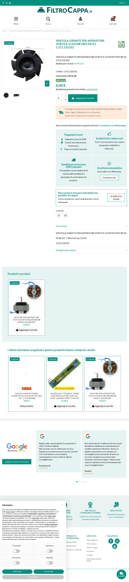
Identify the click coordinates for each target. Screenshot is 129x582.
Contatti (90, 555)
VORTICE (79, 63)
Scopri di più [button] (33, 577)
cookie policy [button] (51, 516)
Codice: (59, 71)
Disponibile (61, 76)
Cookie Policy (71, 546)
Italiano (123, 3)
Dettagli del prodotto (91, 250)
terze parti (35, 518)
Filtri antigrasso (92, 540)
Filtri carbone (91, 544)
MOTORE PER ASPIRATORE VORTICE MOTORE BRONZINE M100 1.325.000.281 (27, 319)
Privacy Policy (72, 542)
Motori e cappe (92, 548)
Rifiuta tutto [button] (17, 571)
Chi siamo (90, 552)
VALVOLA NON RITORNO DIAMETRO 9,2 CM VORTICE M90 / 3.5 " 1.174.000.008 (26, 396)
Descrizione (91, 226)
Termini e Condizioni (74, 550)
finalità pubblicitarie (51, 524)
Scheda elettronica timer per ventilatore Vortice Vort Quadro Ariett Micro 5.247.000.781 (64, 397)
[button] (62, 505)
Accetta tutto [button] (48, 571)
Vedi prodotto (26, 406)
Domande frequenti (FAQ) (94, 560)
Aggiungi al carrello (82, 98)
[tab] (91, 226)
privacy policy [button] (10, 512)
